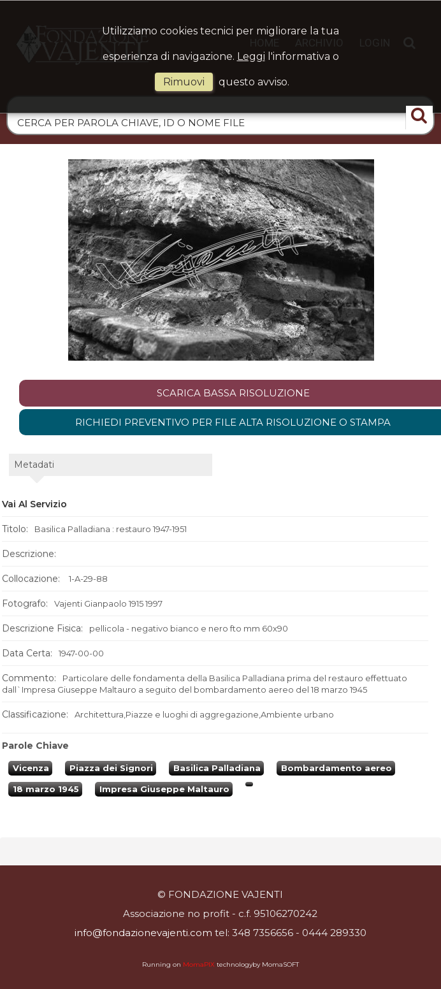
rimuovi (184, 82)
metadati (34, 464)
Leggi (251, 56)
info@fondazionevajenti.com (143, 933)
